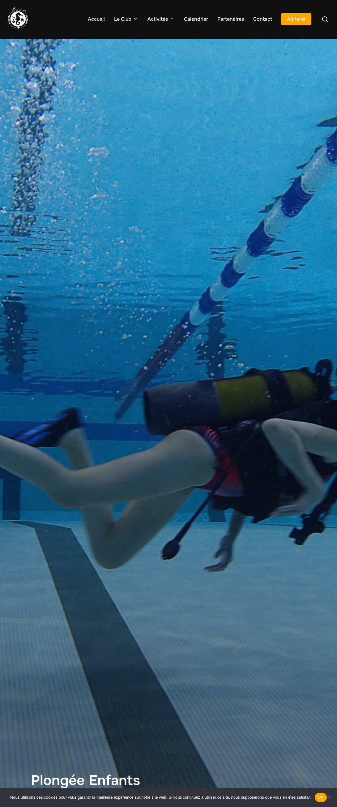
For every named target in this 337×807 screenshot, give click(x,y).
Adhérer (296, 19)
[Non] (329, 797)
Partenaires (230, 19)
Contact (262, 19)
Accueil (96, 19)
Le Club (126, 19)
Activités (161, 19)
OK (321, 797)
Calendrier (196, 19)
